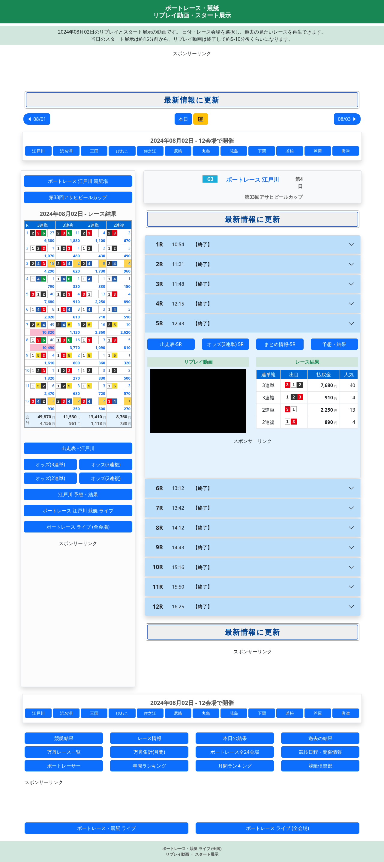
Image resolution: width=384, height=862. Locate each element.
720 (101, 393)
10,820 (48, 332)
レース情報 (149, 738)
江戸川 (38, 151)
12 (27, 401)
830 (101, 378)
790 (51, 286)
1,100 (100, 240)
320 (127, 362)
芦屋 (318, 151)
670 (127, 240)
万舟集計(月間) (149, 752)
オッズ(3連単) (50, 464)
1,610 (49, 362)
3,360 (100, 332)
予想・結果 (334, 344)
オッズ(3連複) (106, 464)
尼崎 (178, 151)
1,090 (100, 347)
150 (127, 286)
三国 (94, 151)
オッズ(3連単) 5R (225, 344)
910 (76, 301)
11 (77, 232)
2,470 (49, 393)
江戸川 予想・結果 (78, 494)
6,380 (49, 240)
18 (52, 263)
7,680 (49, 301)
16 (103, 324)
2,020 (49, 317)
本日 (183, 119)
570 (127, 393)
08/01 (36, 119)
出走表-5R (171, 344)
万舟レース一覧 (64, 752)
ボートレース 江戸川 (252, 179)
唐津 (345, 151)
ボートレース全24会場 (234, 752)
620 (76, 271)
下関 (262, 151)
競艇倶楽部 (320, 765)
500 (127, 378)
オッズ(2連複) (106, 478)
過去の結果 (320, 738)
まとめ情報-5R (280, 344)
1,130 (75, 332)
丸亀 (206, 151)
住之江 (150, 151)
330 (76, 286)
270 (76, 378)
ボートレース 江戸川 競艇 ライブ (78, 510)
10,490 (48, 347)
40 (52, 294)
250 (76, 408)
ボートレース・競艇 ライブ (106, 828)
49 (52, 324)
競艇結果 (64, 738)
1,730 (100, 271)
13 (103, 294)
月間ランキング (235, 765)
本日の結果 (235, 738)
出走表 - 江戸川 (78, 448)
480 (76, 255)
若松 (290, 151)
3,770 (75, 347)
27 (52, 232)
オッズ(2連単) (50, 478)
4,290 (49, 271)
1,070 (49, 255)
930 (51, 408)
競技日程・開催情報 (320, 752)
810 (127, 347)
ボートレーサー (64, 765)
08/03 (347, 119)
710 (101, 317)
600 (76, 362)
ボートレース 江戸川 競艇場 (78, 181)
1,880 (75, 240)
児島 (234, 151)
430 (101, 255)
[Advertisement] (192, 70)
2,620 (125, 332)
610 (76, 317)
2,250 (100, 301)
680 (76, 393)
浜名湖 (66, 151)
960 (127, 271)
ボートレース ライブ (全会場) (78, 526)
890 (127, 301)
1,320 (49, 378)
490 (127, 255)
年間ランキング (149, 765)
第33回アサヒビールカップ (78, 197)
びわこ (122, 151)
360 (101, 362)
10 (128, 324)
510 (127, 317)
